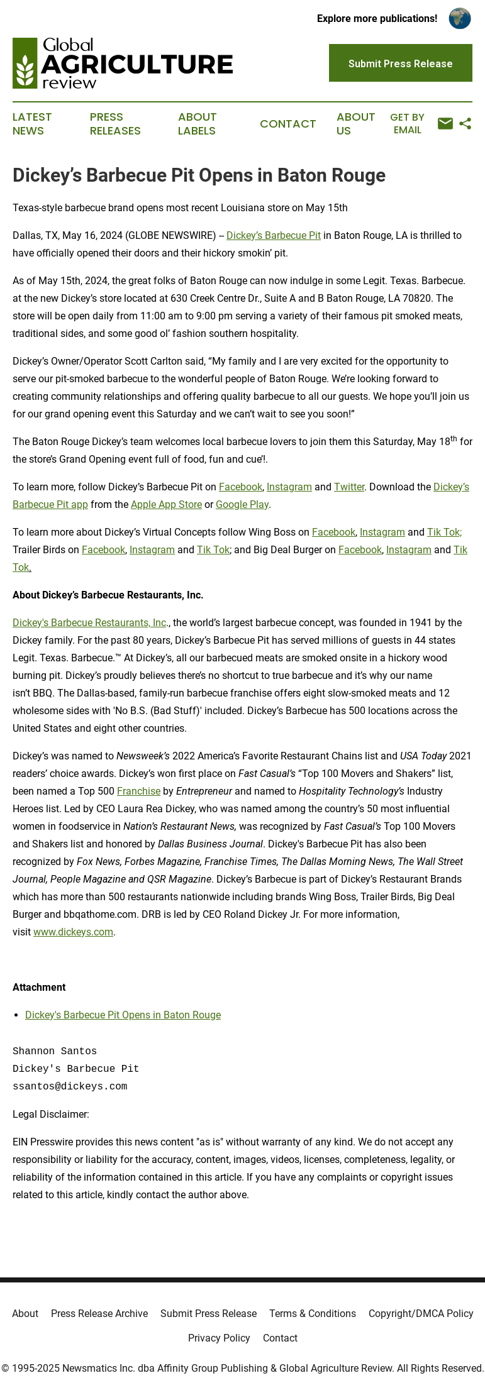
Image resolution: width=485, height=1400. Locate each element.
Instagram (289, 487)
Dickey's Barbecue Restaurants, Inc (89, 623)
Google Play (242, 504)
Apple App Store (166, 504)
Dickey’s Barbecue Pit (273, 235)
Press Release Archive (99, 1314)
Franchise (138, 791)
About (25, 1314)
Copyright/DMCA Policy (421, 1314)
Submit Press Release (208, 1314)
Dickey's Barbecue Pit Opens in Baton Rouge (123, 1015)
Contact (288, 124)
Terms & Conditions (312, 1314)
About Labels (197, 124)
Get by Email (421, 123)
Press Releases (115, 124)
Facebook (240, 487)
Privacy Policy (219, 1338)
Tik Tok (213, 550)
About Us (356, 124)
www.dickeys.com (73, 932)
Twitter (349, 487)
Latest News (32, 124)
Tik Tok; (444, 532)
